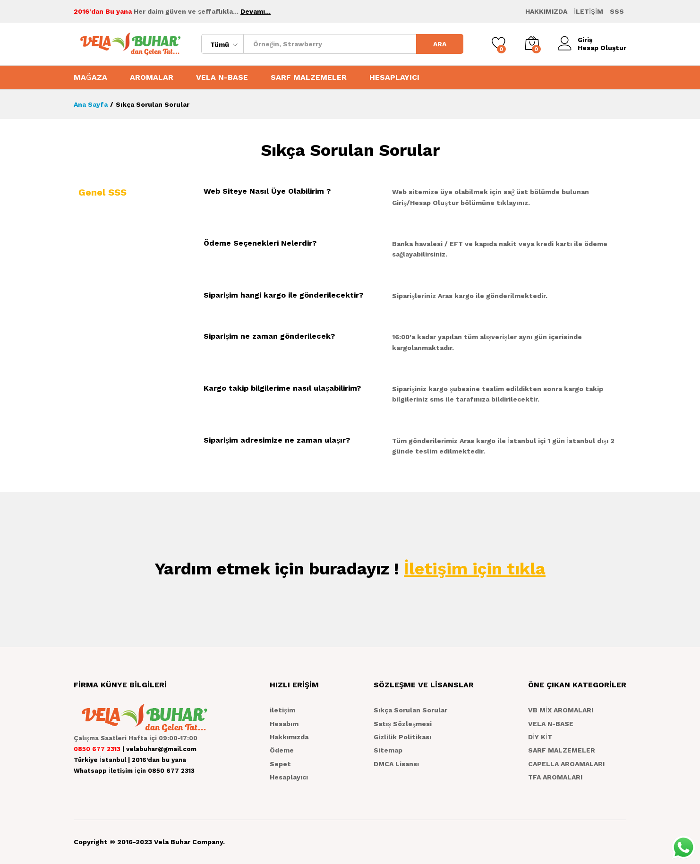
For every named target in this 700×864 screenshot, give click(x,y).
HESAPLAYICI (394, 77)
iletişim (282, 710)
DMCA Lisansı (396, 764)
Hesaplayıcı (289, 777)
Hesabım (284, 723)
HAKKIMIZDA (546, 11)
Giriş (575, 40)
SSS (617, 11)
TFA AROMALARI (555, 777)
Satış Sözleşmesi (403, 723)
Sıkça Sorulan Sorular (410, 710)
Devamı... (255, 11)
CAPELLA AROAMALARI (566, 764)
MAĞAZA (90, 77)
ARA (439, 44)
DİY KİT (540, 737)
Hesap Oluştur (602, 47)
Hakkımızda (289, 737)
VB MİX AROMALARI (560, 710)
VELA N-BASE (222, 77)
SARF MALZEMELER (309, 77)
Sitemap (388, 750)
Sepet (280, 764)
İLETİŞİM (588, 11)
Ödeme (282, 750)
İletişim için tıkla (475, 569)
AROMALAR (151, 77)
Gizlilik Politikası (402, 737)
